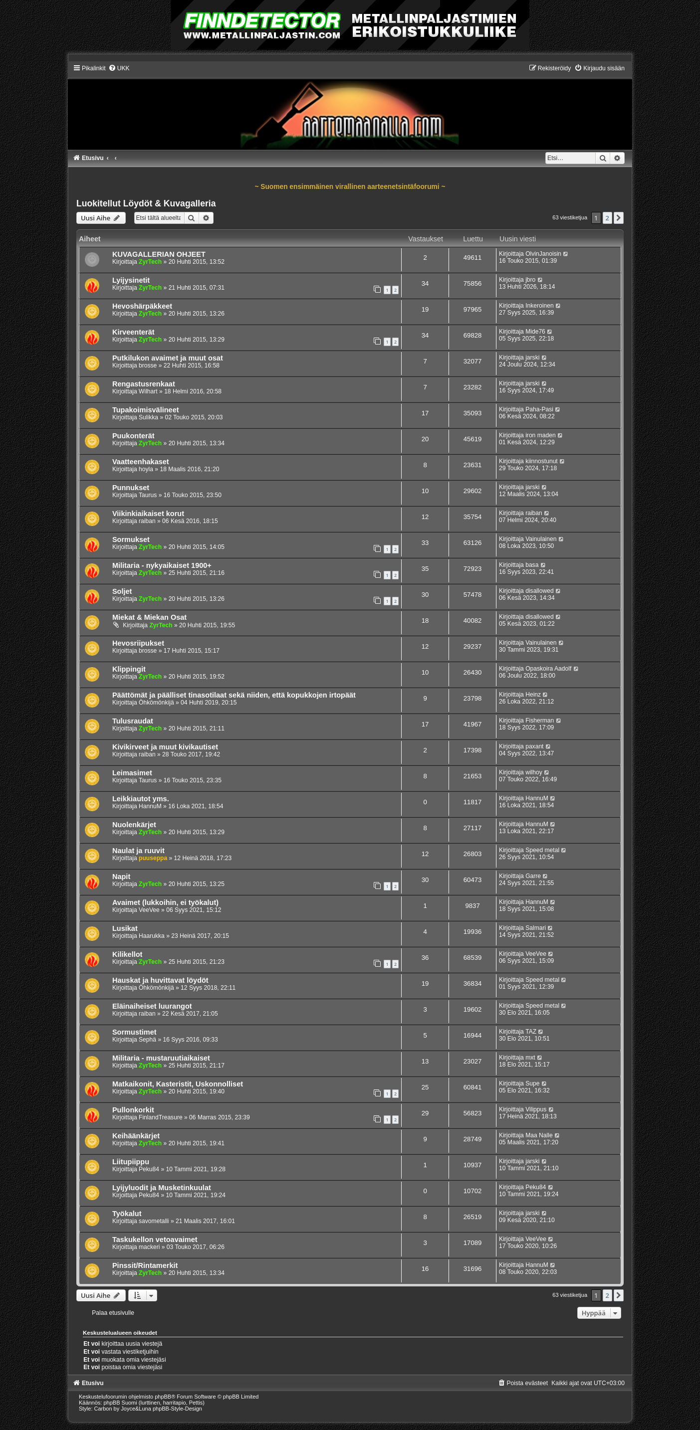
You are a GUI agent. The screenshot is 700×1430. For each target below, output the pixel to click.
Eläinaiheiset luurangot (152, 1006)
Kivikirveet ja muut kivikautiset (165, 747)
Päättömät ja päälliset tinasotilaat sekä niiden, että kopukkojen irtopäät (234, 695)
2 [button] (607, 217)
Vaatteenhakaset (140, 462)
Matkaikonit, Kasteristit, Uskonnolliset (177, 1084)
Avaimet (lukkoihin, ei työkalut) (165, 902)
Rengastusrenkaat (143, 384)
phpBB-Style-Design (177, 1409)
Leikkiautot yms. (140, 799)
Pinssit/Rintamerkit (145, 1265)
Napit (121, 877)
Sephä (147, 1039)
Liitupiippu (130, 1162)
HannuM (150, 806)
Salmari (535, 927)
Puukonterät (133, 436)
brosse (148, 365)
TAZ (530, 1031)
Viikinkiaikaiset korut (148, 514)
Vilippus (535, 1109)
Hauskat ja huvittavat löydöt (160, 980)
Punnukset (130, 488)
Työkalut (127, 1214)
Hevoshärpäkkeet (142, 306)
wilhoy (533, 772)
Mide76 (535, 331)
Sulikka (148, 417)
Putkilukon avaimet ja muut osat (167, 358)
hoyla (146, 469)
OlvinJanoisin (543, 253)
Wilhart (148, 391)
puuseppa (153, 858)
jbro (530, 279)
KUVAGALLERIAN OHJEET (159, 254)
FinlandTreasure (161, 1117)
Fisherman (539, 720)
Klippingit (129, 669)
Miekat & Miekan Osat (149, 617)
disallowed (539, 590)
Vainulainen (540, 539)
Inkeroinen (539, 305)
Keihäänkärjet (136, 1136)
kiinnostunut (541, 461)
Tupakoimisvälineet (145, 410)
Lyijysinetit (131, 280)
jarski (532, 357)
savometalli (154, 1221)
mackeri (149, 1247)
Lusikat (125, 928)
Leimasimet (132, 773)
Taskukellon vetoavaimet (155, 1240)
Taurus (148, 495)
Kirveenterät (133, 332)
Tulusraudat (132, 721)
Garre (533, 876)
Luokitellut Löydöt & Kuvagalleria (146, 203)
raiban (147, 521)
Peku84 (149, 1169)
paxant (534, 746)
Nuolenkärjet (134, 825)
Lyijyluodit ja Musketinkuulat (161, 1188)
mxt (530, 1057)
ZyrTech (150, 261)
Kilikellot (127, 954)
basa (531, 564)
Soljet (122, 591)
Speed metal (542, 850)
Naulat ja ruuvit (138, 851)
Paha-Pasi (539, 409)
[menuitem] (119, 68)
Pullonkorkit (133, 1110)
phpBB (163, 1397)
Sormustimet (134, 1032)
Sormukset (131, 539)
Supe (532, 1083)
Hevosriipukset (138, 643)
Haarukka (152, 935)
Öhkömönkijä (156, 702)
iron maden (540, 435)
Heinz (533, 694)
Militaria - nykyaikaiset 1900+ (162, 565)
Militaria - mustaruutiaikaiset (161, 1058)
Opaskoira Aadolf (548, 668)
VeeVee (149, 909)
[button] (619, 218)
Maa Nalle (538, 1135)
